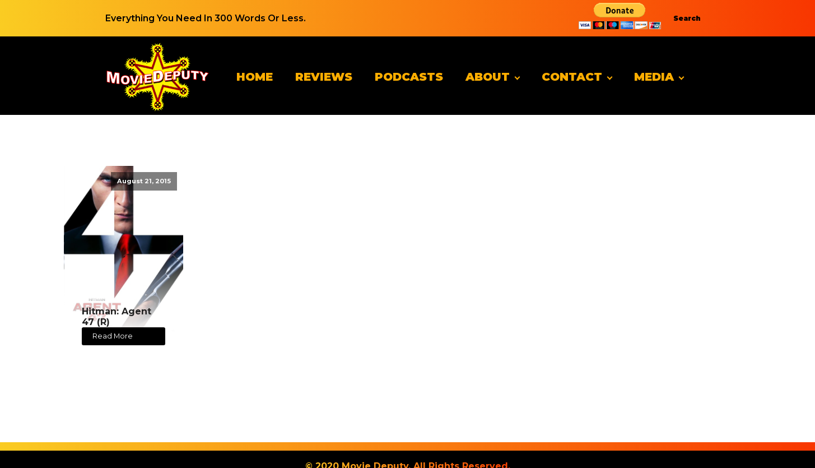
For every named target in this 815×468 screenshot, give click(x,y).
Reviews (323, 77)
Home (254, 77)
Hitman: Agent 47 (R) (116, 316)
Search (687, 18)
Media (654, 77)
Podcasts (409, 77)
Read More (112, 336)
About (487, 77)
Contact (572, 77)
